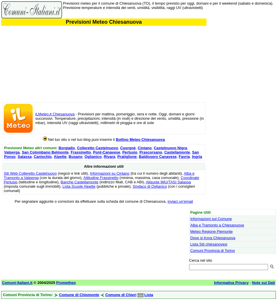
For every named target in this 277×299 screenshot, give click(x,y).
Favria (184, 156)
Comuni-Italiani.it (17, 282)
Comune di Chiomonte (79, 295)
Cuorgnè (128, 148)
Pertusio (129, 152)
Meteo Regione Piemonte (211, 231)
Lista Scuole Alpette (78, 186)
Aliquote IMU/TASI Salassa (168, 182)
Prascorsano (150, 152)
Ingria (197, 156)
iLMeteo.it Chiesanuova (55, 114)
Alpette (60, 156)
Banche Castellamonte (80, 182)
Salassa (25, 156)
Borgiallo (67, 148)
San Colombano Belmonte (45, 152)
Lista (148, 295)
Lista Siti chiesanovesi (208, 244)
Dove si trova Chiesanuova (212, 238)
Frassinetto (81, 152)
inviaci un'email (180, 201)
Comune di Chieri (120, 295)
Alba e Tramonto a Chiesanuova (217, 225)
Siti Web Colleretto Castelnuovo (30, 173)
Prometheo (66, 282)
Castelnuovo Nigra (170, 148)
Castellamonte (177, 152)
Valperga (12, 152)
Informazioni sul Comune (211, 219)
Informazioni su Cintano (110, 173)
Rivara (109, 156)
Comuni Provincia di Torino (212, 250)
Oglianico (92, 156)
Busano (75, 156)
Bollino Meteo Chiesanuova (140, 139)
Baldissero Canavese (158, 156)
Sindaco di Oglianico (150, 186)
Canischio (43, 156)
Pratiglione (127, 156)
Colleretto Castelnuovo (97, 148)
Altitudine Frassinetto (100, 178)
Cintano (145, 148)
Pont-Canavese (106, 152)
